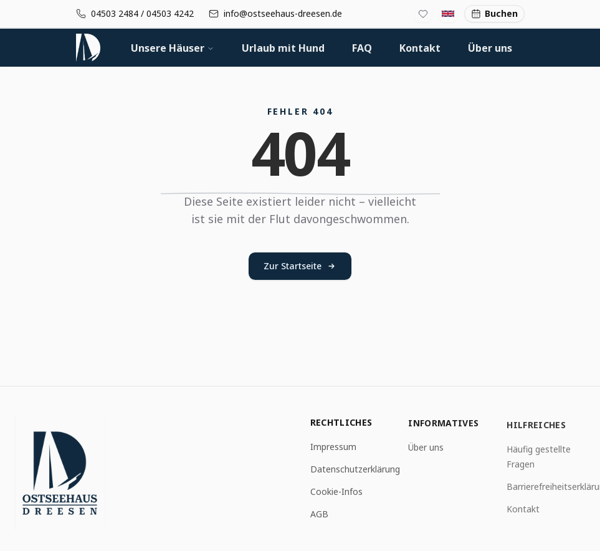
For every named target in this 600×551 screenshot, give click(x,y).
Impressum (333, 447)
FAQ (362, 48)
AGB (319, 514)
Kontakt (419, 48)
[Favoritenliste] (423, 13)
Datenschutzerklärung (355, 470)
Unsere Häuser (172, 48)
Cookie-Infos (336, 492)
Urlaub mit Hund (283, 48)
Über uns (490, 48)
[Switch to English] (448, 13)
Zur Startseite (300, 266)
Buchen (494, 13)
